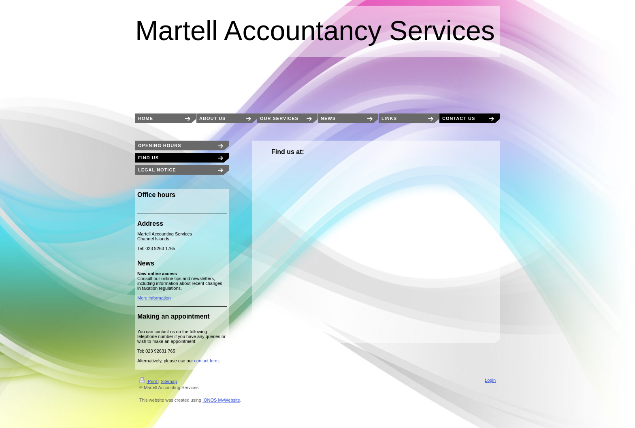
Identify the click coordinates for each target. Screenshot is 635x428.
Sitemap (169, 381)
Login (490, 380)
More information (154, 297)
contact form (206, 360)
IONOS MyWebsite (221, 400)
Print (148, 381)
